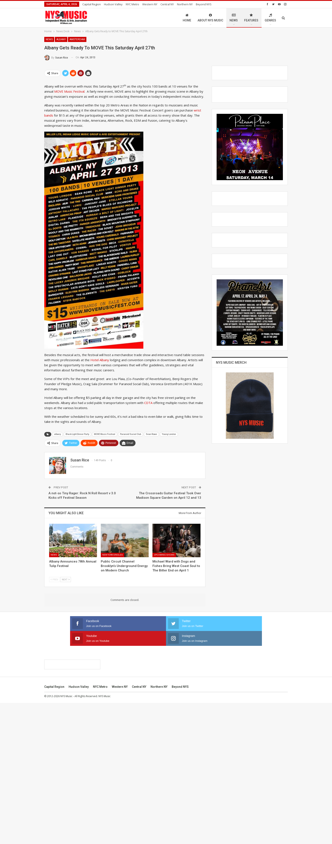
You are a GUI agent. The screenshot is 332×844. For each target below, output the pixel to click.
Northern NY (185, 4)
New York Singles (112, 555)
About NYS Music (210, 17)
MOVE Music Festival (69, 91)
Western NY (149, 4)
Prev (54, 579)
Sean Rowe (151, 434)
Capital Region (91, 4)
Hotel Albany (99, 360)
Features (251, 17)
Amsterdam (77, 39)
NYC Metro (132, 4)
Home (187, 17)
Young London (169, 434)
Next (65, 579)
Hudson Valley (113, 4)
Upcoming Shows (164, 555)
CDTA (148, 403)
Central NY (167, 4)
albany (57, 434)
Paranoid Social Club (130, 434)
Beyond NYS (204, 4)
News (233, 17)
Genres (270, 17)
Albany (61, 39)
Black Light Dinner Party (77, 434)
